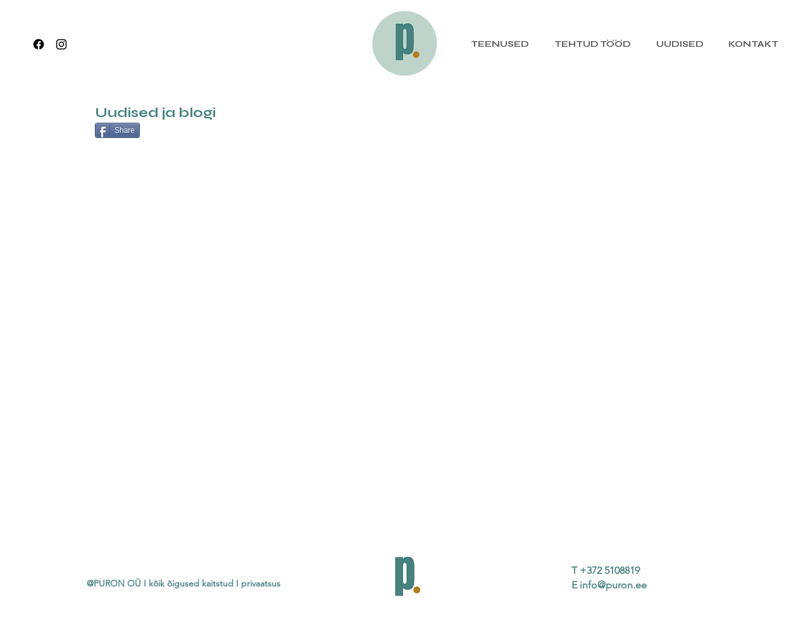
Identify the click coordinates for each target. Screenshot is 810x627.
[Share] (117, 130)
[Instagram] (61, 44)
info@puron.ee (613, 585)
